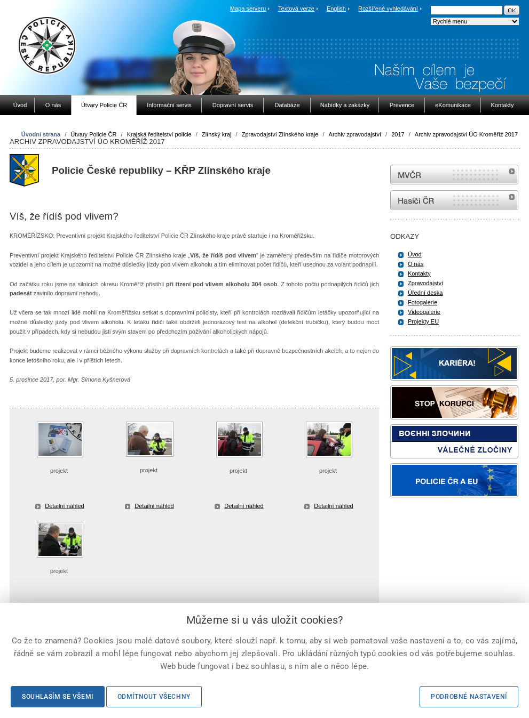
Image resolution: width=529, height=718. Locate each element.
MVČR (454, 174)
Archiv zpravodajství (355, 134)
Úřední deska (425, 292)
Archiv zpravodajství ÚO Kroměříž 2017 (466, 134)
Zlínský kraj (217, 134)
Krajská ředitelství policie (159, 134)
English (336, 8)
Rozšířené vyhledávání (388, 8)
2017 (397, 134)
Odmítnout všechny (154, 696)
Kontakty (419, 273)
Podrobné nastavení (469, 696)
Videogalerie (424, 312)
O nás (415, 264)
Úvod (415, 254)
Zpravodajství (425, 283)
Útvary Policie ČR (93, 134)
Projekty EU (423, 321)
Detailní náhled (64, 506)
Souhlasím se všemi (57, 696)
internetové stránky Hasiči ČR (454, 200)
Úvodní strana (40, 134)
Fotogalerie (422, 302)
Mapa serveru (248, 8)
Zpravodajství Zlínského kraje (280, 134)
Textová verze (296, 8)
